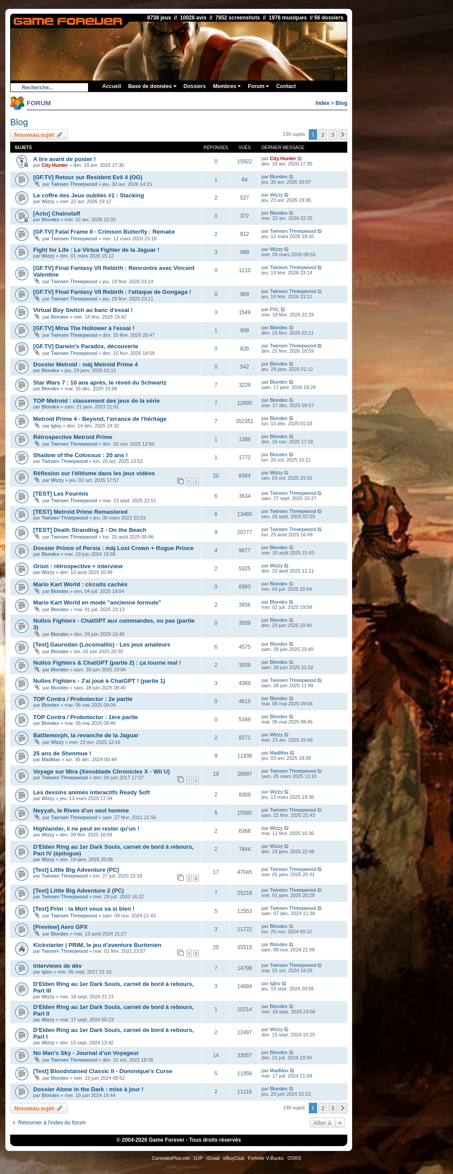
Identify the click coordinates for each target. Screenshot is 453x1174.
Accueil (111, 86)
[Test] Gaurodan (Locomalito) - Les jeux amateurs (101, 644)
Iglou (56, 425)
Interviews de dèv (57, 965)
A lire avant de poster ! (64, 159)
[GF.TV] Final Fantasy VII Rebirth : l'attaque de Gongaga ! (112, 292)
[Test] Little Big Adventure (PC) (76, 869)
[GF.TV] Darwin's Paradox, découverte (85, 346)
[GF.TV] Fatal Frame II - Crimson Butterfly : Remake (104, 231)
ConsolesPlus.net (171, 1158)
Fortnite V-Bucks (266, 1158)
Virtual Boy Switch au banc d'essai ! (83, 310)
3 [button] (332, 135)
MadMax (51, 759)
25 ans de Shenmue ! (62, 753)
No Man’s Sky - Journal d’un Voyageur (86, 1053)
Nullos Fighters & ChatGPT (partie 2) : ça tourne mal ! (107, 662)
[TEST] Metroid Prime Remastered (80, 511)
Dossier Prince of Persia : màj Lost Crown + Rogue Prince (113, 548)
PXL (274, 309)
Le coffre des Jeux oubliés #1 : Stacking (88, 195)
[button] (342, 134)
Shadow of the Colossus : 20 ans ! (80, 455)
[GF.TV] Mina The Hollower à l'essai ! (83, 328)
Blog (341, 103)
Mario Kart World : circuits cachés (80, 584)
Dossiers (195, 86)
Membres (227, 86)
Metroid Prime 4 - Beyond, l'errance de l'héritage (100, 419)
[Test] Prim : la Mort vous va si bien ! (83, 908)
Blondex (279, 176)
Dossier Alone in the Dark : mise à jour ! (88, 1089)
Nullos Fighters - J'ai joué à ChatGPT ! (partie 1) (99, 680)
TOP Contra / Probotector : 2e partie (82, 699)
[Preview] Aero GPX (60, 927)
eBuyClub (234, 1158)
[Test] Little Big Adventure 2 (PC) (78, 890)
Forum (258, 86)
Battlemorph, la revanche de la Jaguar (85, 735)
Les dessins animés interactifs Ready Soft (91, 792)
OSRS (294, 1158)
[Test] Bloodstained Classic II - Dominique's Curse (102, 1071)
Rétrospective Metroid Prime (72, 437)
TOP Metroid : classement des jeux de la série (96, 400)
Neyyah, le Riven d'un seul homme (81, 810)
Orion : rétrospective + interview (78, 566)
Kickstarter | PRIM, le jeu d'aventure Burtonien (97, 945)
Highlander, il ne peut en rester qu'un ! (86, 828)
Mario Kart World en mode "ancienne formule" (97, 602)
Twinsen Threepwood (74, 184)
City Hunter (55, 165)
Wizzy (48, 201)
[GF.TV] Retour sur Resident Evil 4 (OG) (87, 177)
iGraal (213, 1158)
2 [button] (322, 135)
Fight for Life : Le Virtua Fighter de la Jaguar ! (96, 249)
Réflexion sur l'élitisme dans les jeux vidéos (94, 473)
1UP (198, 1158)
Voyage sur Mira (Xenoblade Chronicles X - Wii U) (101, 771)
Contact (286, 86)
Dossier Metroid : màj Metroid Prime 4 (85, 364)
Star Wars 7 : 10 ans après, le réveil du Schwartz (100, 382)
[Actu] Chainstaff (56, 213)
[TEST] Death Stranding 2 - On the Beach (89, 530)
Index (322, 103)
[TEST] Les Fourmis (60, 493)
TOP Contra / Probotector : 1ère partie (85, 717)
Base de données (152, 86)
